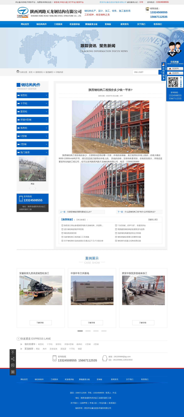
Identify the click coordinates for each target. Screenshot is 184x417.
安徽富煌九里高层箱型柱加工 (34, 273)
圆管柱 (23, 111)
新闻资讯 (124, 24)
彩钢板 (108, 24)
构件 (45, 349)
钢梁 (80, 349)
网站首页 (25, 24)
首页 (30, 72)
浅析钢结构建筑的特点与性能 (129, 233)
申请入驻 (63, 2)
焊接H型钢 (25, 119)
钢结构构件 (41, 24)
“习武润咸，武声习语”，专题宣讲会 (132, 225)
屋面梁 (63, 349)
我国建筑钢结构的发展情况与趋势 (131, 229)
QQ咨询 (175, 68)
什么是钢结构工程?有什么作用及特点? (140, 212)
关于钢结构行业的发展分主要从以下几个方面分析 (83, 241)
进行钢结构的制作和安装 (74, 229)
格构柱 (23, 128)
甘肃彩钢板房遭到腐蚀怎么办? (79, 212)
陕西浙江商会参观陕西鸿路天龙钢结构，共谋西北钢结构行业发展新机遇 (84, 225)
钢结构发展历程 (70, 233)
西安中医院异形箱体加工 (134, 273)
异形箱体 (53, 349)
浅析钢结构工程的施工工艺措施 (76, 237)
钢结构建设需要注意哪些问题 (129, 237)
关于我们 (141, 24)
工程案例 (58, 24)
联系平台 (80, 2)
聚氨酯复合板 (91, 24)
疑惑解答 (49, 72)
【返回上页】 (153, 220)
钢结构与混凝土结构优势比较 (129, 241)
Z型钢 (23, 144)
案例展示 (92, 258)
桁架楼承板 (75, 24)
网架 (32, 184)
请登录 (56, 2)
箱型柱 (23, 95)
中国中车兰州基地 (80, 273)
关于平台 (71, 2)
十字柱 (23, 103)
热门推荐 (25, 152)
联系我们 (158, 24)
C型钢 (23, 136)
